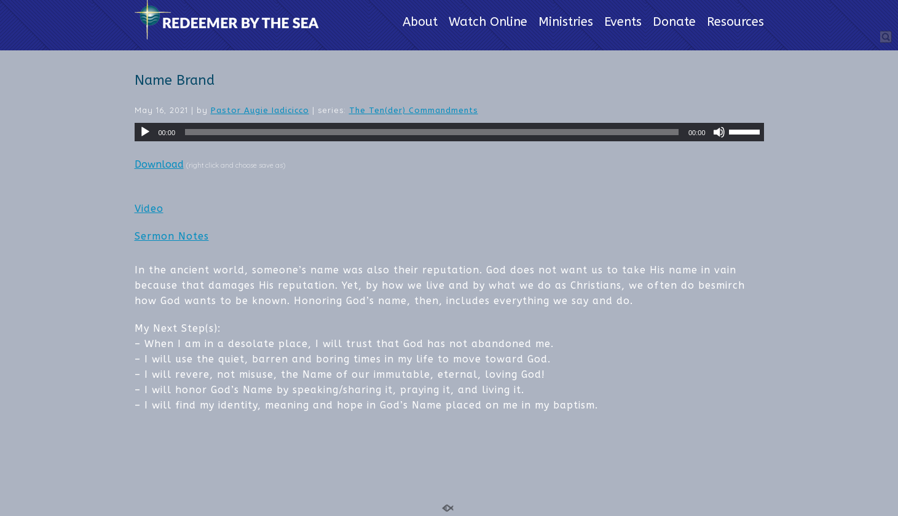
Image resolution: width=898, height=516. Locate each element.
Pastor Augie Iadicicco (260, 110)
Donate (674, 23)
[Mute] (719, 132)
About (420, 23)
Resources (735, 23)
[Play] (145, 132)
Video (149, 208)
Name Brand (175, 80)
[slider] (432, 132)
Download (159, 164)
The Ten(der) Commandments (413, 110)
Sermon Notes (172, 236)
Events (623, 23)
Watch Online (488, 23)
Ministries (565, 23)
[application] (449, 132)
